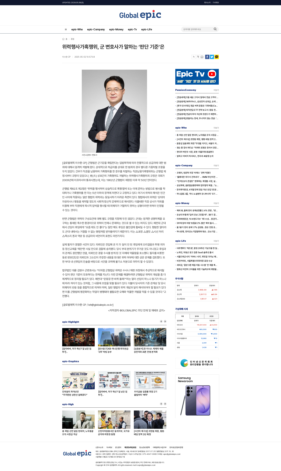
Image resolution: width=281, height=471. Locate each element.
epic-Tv (132, 29)
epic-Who (77, 29)
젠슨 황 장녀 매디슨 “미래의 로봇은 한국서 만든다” (198, 147)
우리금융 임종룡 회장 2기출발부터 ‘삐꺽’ (145, 393)
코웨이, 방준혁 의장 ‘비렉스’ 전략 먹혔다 (194, 173)
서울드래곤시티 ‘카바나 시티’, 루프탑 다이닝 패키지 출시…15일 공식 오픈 (198, 256)
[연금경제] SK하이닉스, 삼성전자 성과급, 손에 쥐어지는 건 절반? (198, 101)
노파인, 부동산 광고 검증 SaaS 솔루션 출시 (195, 252)
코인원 (211, 316)
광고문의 (118, 447)
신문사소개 (99, 447)
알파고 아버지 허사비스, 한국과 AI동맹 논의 (195, 156)
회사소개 (207, 2)
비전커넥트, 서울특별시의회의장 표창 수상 (194, 261)
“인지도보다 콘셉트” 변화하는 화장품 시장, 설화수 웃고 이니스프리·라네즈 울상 (198, 181)
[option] (80, 341)
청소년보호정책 (144, 447)
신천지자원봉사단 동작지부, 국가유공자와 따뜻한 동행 (114, 433)
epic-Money (116, 29)
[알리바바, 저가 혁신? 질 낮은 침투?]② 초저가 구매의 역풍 (76, 350)
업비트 (197, 316)
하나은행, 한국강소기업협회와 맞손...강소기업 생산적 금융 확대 (198, 231)
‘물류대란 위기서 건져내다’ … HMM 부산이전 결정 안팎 (198, 177)
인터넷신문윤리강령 (176, 447)
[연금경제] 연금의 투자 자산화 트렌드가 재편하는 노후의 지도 (198, 114)
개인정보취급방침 (130, 447)
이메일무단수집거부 (159, 447)
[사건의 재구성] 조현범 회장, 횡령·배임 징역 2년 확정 (149, 433)
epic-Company (96, 29)
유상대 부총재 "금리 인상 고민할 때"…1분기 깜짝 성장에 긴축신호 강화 (198, 214)
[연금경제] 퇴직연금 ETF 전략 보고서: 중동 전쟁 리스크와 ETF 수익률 (198, 110)
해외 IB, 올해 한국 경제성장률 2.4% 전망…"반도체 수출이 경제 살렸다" (198, 210)
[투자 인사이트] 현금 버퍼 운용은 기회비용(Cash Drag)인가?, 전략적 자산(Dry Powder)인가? (198, 105)
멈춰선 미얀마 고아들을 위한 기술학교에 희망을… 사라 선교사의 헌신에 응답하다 (198, 269)
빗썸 (182, 316)
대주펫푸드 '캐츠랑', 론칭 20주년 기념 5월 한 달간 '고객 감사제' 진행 (198, 248)
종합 (72, 39)
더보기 (216, 90)
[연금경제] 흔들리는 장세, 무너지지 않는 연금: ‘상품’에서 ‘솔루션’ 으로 (198, 118)
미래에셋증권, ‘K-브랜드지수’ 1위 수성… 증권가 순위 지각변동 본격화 (198, 219)
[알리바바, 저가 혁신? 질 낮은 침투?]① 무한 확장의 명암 (112, 393)
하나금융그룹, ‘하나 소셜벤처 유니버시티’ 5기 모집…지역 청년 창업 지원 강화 (198, 194)
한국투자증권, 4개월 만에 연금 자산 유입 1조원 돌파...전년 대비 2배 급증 (198, 189)
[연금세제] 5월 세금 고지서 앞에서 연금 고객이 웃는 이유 (198, 97)
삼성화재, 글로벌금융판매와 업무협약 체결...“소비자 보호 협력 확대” (198, 185)
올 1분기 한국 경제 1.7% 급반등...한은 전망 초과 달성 (198, 227)
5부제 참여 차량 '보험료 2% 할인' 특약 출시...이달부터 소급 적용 (198, 223)
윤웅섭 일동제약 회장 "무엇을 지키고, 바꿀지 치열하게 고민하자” (198, 143)
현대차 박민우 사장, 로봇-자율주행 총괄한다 (195, 152)
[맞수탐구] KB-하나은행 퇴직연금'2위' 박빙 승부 (113, 350)
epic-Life (146, 29)
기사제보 (216, 2)
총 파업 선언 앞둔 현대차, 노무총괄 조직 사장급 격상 (77, 433)
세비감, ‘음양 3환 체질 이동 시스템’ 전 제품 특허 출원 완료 (198, 265)
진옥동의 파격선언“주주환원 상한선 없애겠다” (74, 393)
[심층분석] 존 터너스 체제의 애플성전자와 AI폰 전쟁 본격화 (148, 350)
